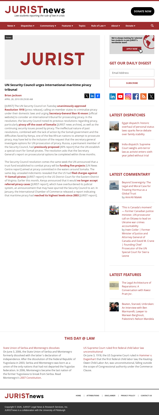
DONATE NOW (142, 11)
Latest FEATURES (125, 274)
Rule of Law (98, 25)
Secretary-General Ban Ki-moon (68, 113)
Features (67, 25)
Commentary (48, 25)
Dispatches (27, 25)
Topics (82, 25)
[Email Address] (131, 73)
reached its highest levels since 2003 (56, 195)
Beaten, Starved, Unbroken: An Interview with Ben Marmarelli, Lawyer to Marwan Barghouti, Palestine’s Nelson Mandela (138, 311)
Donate (130, 25)
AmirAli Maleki (133, 197)
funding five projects (72, 165)
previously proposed (46, 147)
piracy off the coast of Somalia (37, 124)
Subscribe (132, 83)
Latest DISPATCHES (127, 114)
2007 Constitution (30, 377)
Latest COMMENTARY (129, 174)
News (11, 25)
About (115, 25)
